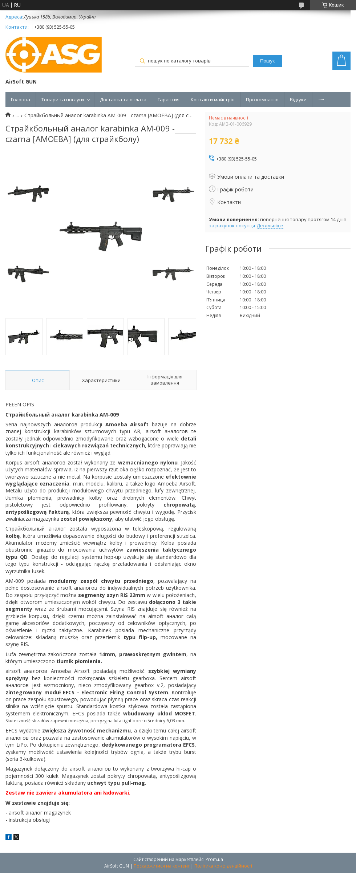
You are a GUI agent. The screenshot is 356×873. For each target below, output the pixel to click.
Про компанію (262, 99)
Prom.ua (214, 859)
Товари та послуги (62, 99)
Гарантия (168, 99)
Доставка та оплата (123, 99)
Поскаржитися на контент (162, 866)
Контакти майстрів (213, 99)
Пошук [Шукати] (267, 61)
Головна (20, 99)
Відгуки (298, 99)
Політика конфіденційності (223, 866)
